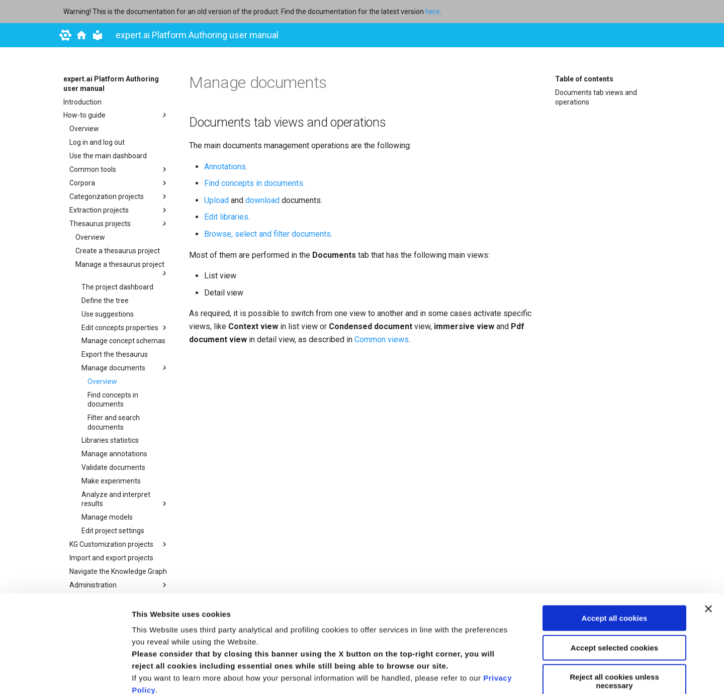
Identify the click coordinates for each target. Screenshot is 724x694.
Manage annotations (114, 454)
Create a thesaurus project (117, 251)
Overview (84, 129)
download (262, 200)
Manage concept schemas (123, 341)
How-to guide (116, 115)
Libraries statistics (110, 440)
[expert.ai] (65, 35)
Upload (216, 200)
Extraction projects (119, 210)
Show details (155, 674)
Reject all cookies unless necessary (614, 590)
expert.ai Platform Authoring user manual (111, 83)
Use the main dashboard (108, 156)
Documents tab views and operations (596, 97)
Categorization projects (119, 196)
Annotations (225, 166)
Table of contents (584, 79)
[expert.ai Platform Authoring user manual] (98, 35)
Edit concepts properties (125, 327)
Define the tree (105, 300)
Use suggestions (107, 314)
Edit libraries (226, 217)
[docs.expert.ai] (81, 35)
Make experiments (111, 481)
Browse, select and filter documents (267, 234)
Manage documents (125, 367)
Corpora (119, 182)
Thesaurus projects (119, 223)
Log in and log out (97, 142)
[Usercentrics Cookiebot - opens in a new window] (65, 674)
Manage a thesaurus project (122, 269)
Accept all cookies (615, 527)
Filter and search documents (113, 422)
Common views (381, 339)
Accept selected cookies (614, 556)
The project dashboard (117, 287)
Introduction (82, 102)
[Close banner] (708, 517)
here (432, 12)
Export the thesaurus (114, 354)
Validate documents (113, 467)
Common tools (119, 169)
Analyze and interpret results (125, 499)
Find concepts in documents (112, 399)
